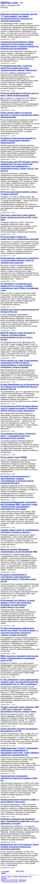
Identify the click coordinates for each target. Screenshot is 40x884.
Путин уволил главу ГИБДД (14, 457)
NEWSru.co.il (5, 880)
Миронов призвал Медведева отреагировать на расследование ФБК (19, 550)
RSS (30, 876)
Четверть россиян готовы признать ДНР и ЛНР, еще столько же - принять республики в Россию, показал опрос (20, 709)
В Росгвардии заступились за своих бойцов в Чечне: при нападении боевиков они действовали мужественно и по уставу (18, 603)
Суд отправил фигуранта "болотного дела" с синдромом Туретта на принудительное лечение (18, 436)
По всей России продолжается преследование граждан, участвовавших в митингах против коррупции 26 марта (17, 479)
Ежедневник (23, 876)
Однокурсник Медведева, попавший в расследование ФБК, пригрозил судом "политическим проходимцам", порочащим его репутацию (19, 505)
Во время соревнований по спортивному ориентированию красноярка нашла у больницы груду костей (18, 578)
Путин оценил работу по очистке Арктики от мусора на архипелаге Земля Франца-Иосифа (20, 115)
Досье (10, 876)
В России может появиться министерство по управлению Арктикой (20, 238)
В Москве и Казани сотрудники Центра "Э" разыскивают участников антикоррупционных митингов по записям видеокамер (19, 17)
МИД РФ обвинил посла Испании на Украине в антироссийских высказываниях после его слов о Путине (18, 336)
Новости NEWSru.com (10, 881)
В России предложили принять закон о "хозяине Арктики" (19, 193)
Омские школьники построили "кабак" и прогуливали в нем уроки (20, 801)
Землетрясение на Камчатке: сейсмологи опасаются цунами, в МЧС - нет (20, 778)
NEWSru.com (9, 2)
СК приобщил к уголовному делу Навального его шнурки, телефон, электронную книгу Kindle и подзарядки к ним (20, 287)
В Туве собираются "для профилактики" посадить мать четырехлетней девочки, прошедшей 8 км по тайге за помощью (20, 682)
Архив (15, 876)
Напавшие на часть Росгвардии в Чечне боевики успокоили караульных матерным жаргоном (20, 846)
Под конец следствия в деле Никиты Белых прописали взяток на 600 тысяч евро (19, 217)
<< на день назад (5, 872)
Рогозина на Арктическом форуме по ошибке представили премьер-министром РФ (18, 140)
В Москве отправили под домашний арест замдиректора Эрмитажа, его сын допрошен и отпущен (19, 821)
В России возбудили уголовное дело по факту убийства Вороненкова (20, 94)
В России (4, 7)
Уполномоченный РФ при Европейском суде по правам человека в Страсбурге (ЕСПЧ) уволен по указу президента (19, 408)
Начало (3, 876)
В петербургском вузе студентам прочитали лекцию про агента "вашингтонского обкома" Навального (19, 68)
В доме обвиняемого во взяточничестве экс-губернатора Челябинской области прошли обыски (20, 386)
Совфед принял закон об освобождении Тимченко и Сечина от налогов (20, 531)
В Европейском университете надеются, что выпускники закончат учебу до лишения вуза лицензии (20, 260)
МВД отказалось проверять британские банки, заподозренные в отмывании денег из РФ (19, 658)
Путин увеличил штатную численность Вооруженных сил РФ (19, 730)
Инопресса (23, 880)
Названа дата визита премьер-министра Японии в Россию (20, 310)
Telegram (4, 878)
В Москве (14, 880)
